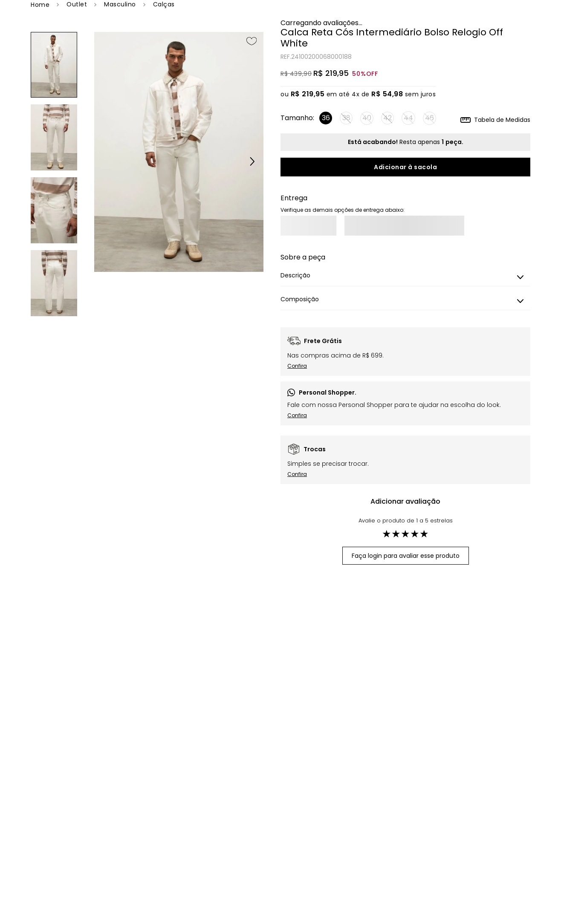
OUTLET (77, 4)
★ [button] (386, 534)
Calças (164, 4)
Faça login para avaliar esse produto (406, 555)
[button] (246, 162)
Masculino (120, 4)
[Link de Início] (40, 4)
